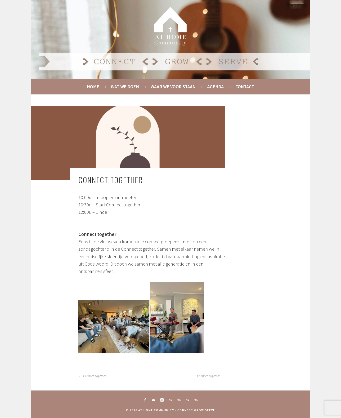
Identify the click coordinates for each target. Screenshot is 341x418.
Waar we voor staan (173, 86)
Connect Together (92, 376)
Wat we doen (125, 86)
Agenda (215, 86)
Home (93, 86)
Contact (244, 86)
